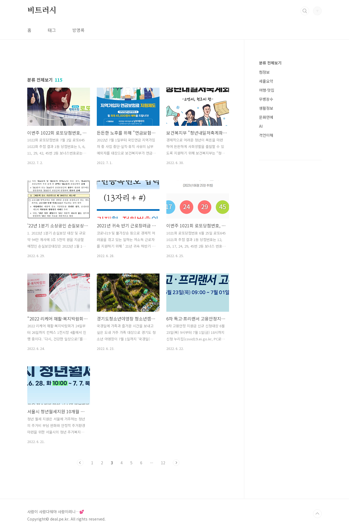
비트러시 (41, 10)
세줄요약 (266, 81)
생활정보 (266, 108)
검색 (305, 11)
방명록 (78, 30)
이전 (80, 462)
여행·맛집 (266, 90)
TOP (317, 513)
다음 (176, 462)
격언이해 (266, 135)
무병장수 (266, 99)
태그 (52, 30)
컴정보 (264, 72)
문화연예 (266, 117)
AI (261, 126)
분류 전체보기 (270, 63)
